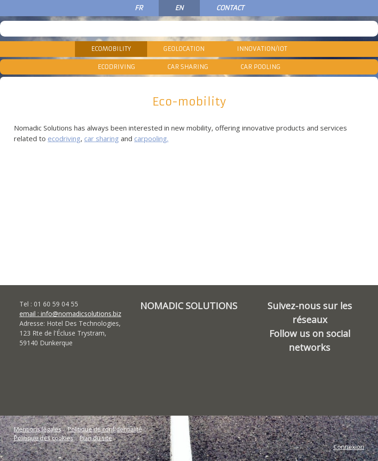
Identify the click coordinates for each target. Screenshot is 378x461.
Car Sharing (187, 67)
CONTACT (230, 8)
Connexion (349, 446)
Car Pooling (260, 67)
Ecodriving (116, 67)
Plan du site (96, 438)
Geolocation (183, 49)
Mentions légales (38, 429)
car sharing (101, 138)
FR (139, 8)
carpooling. (151, 138)
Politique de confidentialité (105, 429)
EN (179, 8)
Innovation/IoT (262, 49)
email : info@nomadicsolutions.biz (70, 313)
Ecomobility (111, 49)
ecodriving (64, 138)
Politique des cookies (44, 438)
